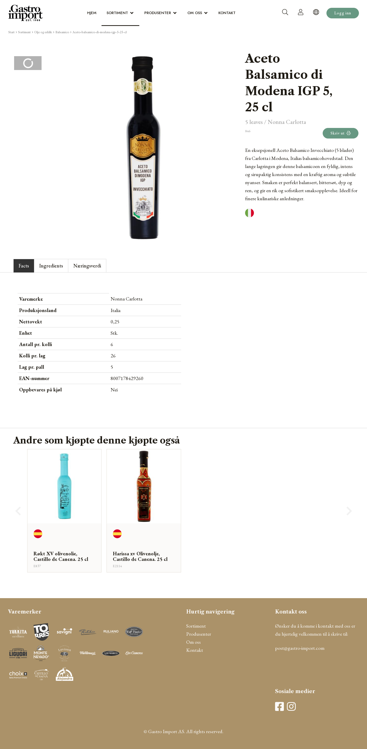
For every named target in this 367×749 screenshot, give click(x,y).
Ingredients (51, 265)
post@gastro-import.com (299, 648)
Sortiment (117, 13)
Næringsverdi (87, 265)
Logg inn (342, 13)
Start (11, 32)
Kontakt (227, 13)
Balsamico (62, 32)
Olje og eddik (43, 32)
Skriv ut (340, 133)
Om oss (194, 13)
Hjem (91, 13)
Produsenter (157, 13)
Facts (24, 265)
